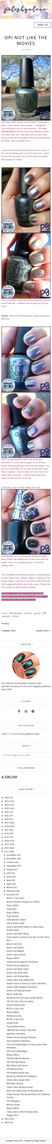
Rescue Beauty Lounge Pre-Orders (23, 901)
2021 (6, 815)
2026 (6, 797)
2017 (6, 830)
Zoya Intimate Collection (18, 1041)
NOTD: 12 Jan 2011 (15, 1019)
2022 (6, 812)
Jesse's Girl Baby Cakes (18, 969)
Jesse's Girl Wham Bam (18, 976)
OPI (45, 613)
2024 (6, 804)
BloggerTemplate (40, 1141)
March (10, 887)
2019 (6, 822)
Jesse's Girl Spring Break (18, 990)
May (9, 880)
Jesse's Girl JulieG (15, 947)
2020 (6, 819)
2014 (6, 840)
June (9, 876)
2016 (6, 833)
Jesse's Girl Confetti (16, 954)
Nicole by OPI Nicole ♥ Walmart (22, 1076)
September (12, 865)
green (37, 613)
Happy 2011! (13, 1115)
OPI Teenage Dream (16, 1062)
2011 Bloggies (13, 1101)
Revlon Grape (13, 1104)
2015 (6, 837)
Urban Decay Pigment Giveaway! (22, 961)
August (10, 869)
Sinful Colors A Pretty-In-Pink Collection (26, 983)
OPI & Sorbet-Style (15, 923)
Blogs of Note (13, 912)
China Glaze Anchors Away (20, 1087)
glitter (28, 613)
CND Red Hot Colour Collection (21, 1030)
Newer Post (9, 631)
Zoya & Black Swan (16, 1026)
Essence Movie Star (16, 1005)
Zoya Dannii (12, 916)
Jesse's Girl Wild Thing (18, 933)
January (10, 894)
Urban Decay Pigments (18, 965)
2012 (6, 848)
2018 (6, 826)
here (7, 319)
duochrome (15, 613)
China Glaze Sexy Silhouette (20, 979)
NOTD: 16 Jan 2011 (15, 1008)
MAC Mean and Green (17, 1065)
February (11, 891)
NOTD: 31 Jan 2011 (15, 898)
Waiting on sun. (14, 1015)
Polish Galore (18, 1141)
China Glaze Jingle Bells (18, 1080)
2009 (6, 1122)
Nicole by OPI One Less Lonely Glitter (25, 997)
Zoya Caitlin (12, 905)
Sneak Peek (12, 1022)
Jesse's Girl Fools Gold (17, 972)
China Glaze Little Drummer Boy (22, 1111)
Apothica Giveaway (16, 1033)
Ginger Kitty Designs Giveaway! (22, 987)
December (11, 855)
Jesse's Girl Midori (15, 951)
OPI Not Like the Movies (18, 1058)
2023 (6, 808)
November (12, 858)
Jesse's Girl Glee (14, 944)
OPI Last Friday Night (17, 1051)
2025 (6, 801)
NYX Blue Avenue (15, 1083)
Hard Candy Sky (14, 994)
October (10, 862)
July (9, 873)
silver (15, 616)
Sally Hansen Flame (16, 919)
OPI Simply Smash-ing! (18, 1072)
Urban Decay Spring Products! (21, 1037)
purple (6, 616)
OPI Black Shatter (15, 1069)
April (9, 883)
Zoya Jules (12, 909)
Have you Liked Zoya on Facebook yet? (25, 1090)
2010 (6, 1119)
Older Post (42, 631)
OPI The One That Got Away (20, 1001)
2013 (6, 844)
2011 (6, 851)
